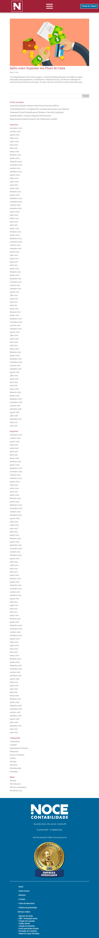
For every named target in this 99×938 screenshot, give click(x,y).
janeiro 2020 (15, 356)
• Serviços (22, 895)
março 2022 (14, 269)
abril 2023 (14, 225)
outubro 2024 (15, 168)
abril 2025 (14, 148)
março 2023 (14, 228)
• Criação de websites (26, 926)
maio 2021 (14, 302)
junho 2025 (14, 142)
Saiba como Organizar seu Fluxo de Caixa (37, 68)
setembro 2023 (16, 208)
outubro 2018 (15, 406)
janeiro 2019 (14, 396)
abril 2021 (13, 305)
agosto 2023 (15, 212)
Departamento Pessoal (19, 748)
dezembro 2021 (15, 279)
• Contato (21, 899)
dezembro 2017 (15, 419)
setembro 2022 (16, 249)
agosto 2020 (15, 332)
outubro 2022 (15, 245)
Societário (14, 772)
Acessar (13, 781)
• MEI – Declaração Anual (27, 919)
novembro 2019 (16, 362)
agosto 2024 (15, 175)
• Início (20, 887)
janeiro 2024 (15, 195)
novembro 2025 (16, 128)
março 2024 (14, 188)
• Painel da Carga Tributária (28, 934)
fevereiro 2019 (15, 392)
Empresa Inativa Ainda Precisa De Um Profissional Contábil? (33, 119)
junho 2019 (14, 379)
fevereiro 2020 (15, 352)
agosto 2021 (14, 292)
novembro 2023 (16, 202)
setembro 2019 (15, 369)
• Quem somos (23, 891)
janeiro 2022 (15, 275)
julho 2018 (14, 416)
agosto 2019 (14, 372)
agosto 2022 (15, 252)
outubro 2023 (15, 205)
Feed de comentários (18, 787)
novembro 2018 (16, 402)
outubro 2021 (15, 285)
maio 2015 (14, 426)
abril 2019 (13, 386)
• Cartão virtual (24, 924)
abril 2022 (14, 265)
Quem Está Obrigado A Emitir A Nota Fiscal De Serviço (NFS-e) (34, 106)
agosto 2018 (14, 412)
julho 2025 (14, 138)
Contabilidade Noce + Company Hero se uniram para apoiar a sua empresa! (39, 109)
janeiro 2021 (14, 315)
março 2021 (14, 309)
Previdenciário (15, 768)
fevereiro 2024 (15, 192)
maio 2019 (14, 382)
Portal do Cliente (89, 6)
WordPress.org (16, 791)
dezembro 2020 (16, 319)
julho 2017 (14, 422)
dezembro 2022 (16, 239)
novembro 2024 (16, 165)
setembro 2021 (15, 289)
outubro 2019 (15, 366)
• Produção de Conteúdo (27, 931)
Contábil (13, 745)
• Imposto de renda (25, 916)
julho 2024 (14, 178)
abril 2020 (14, 346)
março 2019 (14, 389)
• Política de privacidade (27, 908)
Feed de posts (15, 784)
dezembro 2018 (16, 399)
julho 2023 (14, 215)
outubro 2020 (15, 325)
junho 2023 (14, 218)
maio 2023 (14, 222)
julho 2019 (14, 376)
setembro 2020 (16, 329)
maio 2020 (14, 342)
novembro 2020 (16, 322)
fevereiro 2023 (15, 232)
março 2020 (14, 349)
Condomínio (15, 742)
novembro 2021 (16, 282)
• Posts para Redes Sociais (28, 929)
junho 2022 (14, 259)
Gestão (13, 758)
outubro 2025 (15, 132)
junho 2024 (14, 182)
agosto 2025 (15, 135)
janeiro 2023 (15, 235)
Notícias (13, 762)
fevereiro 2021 (15, 312)
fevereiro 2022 (15, 272)
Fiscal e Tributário (17, 755)
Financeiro (14, 752)
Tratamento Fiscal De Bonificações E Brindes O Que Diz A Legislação (37, 112)
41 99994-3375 (56, 830)
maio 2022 (14, 262)
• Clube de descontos (26, 903)
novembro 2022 (16, 242)
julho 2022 (14, 255)
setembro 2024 (16, 172)
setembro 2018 (15, 409)
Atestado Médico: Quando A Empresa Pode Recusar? (30, 116)
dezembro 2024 (16, 162)
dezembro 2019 (16, 359)
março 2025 (14, 152)
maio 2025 (14, 145)
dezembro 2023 (16, 198)
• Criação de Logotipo (26, 921)
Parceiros (13, 765)
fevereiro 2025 (15, 155)
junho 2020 (14, 339)
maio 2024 (14, 185)
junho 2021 (14, 299)
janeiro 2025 (15, 158)
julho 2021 (14, 295)
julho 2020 (14, 335)
